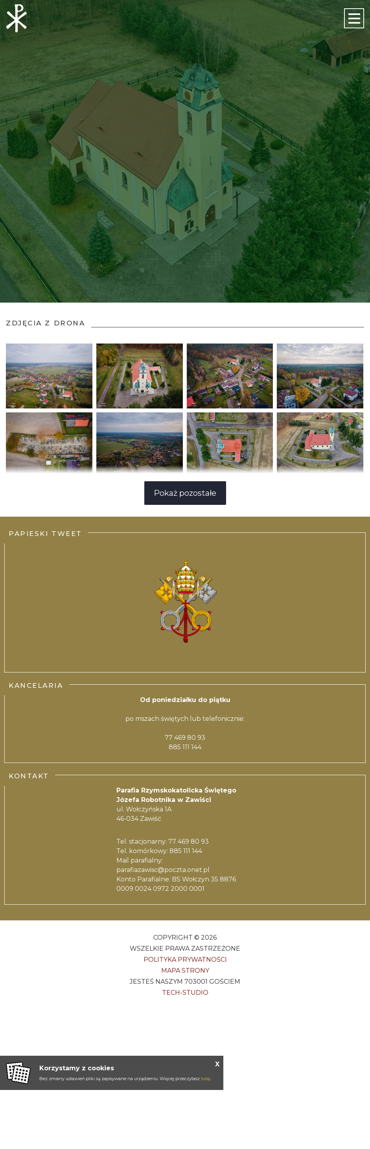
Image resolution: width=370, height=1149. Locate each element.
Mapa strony (185, 970)
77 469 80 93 (185, 737)
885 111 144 (185, 747)
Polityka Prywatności (185, 959)
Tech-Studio (185, 992)
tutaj (205, 1078)
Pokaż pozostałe (185, 493)
